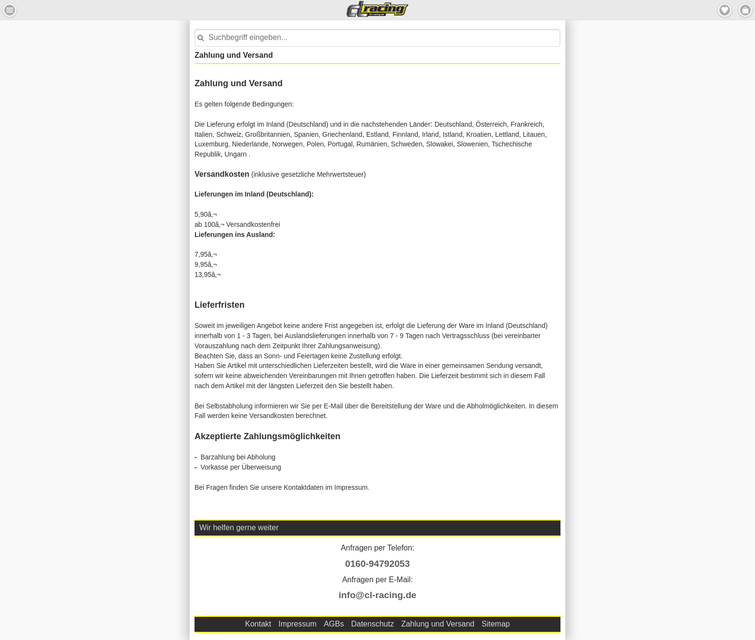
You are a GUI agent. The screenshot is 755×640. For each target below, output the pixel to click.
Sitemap (496, 624)
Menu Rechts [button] (745, 10)
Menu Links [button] (9, 10)
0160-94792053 (377, 564)
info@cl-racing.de (377, 595)
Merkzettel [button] (724, 10)
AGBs (334, 624)
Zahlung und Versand (437, 624)
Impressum (297, 624)
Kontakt (258, 624)
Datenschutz (372, 624)
